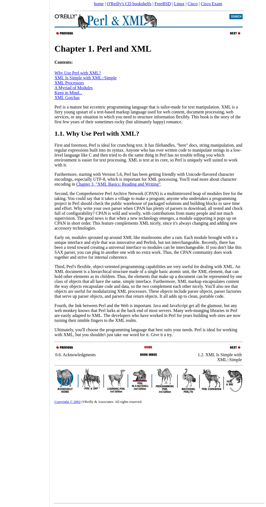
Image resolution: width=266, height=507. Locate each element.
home (99, 3)
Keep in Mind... (68, 92)
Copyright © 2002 (67, 402)
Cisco (193, 3)
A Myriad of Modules (73, 87)
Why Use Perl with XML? (77, 73)
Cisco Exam (211, 3)
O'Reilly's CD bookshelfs (129, 3)
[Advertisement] (25, 251)
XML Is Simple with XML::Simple (85, 78)
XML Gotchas (66, 97)
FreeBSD (163, 3)
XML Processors (69, 82)
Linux (179, 3)
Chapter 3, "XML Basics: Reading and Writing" (118, 184)
